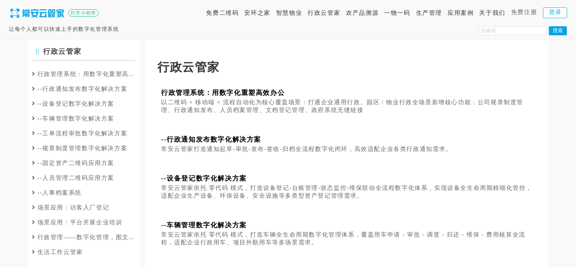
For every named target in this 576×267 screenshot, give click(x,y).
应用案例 (461, 13)
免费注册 (524, 12)
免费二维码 (222, 13)
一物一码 (397, 13)
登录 (555, 12)
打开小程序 (83, 13)
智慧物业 (289, 13)
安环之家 (257, 13)
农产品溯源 (362, 13)
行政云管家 (324, 13)
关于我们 (492, 13)
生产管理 (429, 13)
